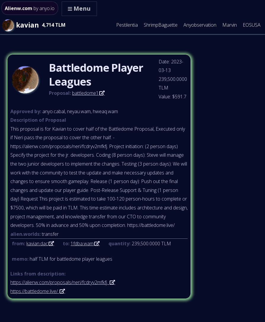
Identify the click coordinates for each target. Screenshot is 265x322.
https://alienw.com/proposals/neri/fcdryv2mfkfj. (59, 282)
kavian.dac (37, 243)
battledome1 (85, 93)
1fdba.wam (82, 243)
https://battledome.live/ (34, 291)
